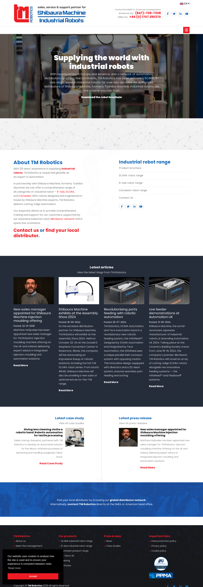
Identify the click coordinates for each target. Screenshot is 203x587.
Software (66, 565)
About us (21, 541)
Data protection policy (163, 541)
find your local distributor (46, 233)
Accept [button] (33, 576)
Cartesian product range (74, 550)
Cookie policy (158, 550)
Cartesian (25, 196)
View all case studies (71, 423)
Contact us (26, 230)
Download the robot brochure (101, 97)
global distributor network (128, 500)
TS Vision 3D (67, 555)
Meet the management (29, 545)
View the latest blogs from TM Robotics (101, 272)
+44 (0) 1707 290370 (145, 17)
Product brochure (130, 168)
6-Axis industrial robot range (76, 545)
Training (65, 560)
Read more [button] (14, 568)
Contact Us (126, 198)
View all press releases (133, 423)
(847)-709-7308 (148, 13)
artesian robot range (134, 190)
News (109, 541)
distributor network (62, 219)
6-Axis (61, 192)
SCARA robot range (131, 175)
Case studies (113, 545)
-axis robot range (131, 183)
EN (185, 3)
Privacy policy (159, 545)
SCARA (70, 192)
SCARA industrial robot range (77, 541)
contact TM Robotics (81, 504)
